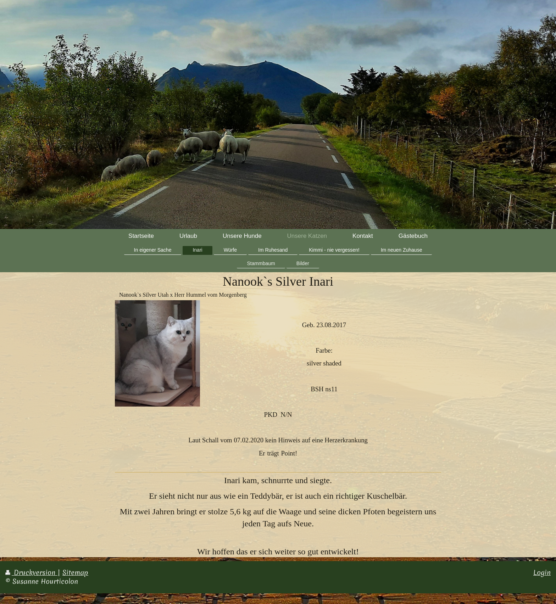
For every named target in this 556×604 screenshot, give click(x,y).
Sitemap (75, 572)
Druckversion (31, 572)
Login (542, 572)
